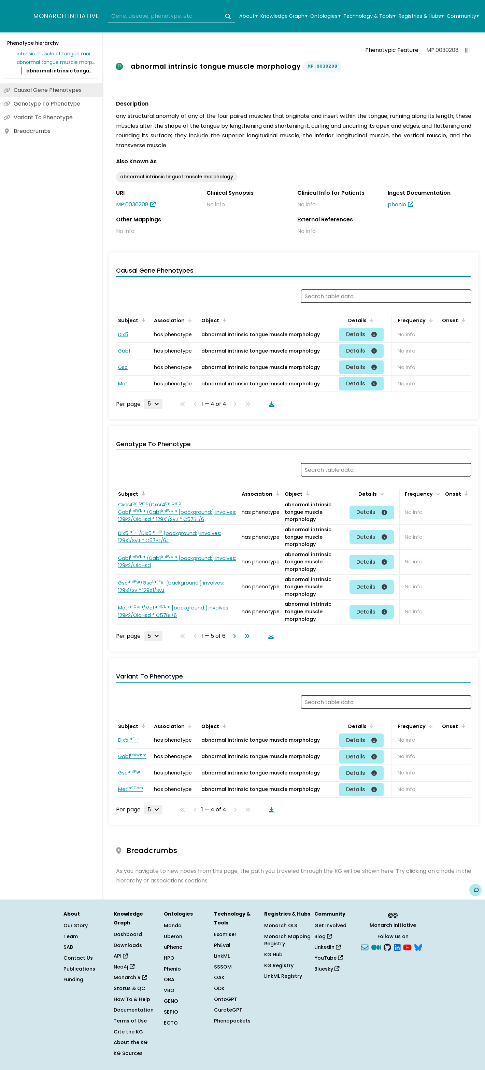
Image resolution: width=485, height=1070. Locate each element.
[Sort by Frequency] (430, 319)
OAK (219, 977)
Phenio (172, 968)
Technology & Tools (369, 16)
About (248, 16)
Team (70, 936)
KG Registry (279, 965)
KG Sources (128, 1053)
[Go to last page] (246, 636)
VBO (169, 990)
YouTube (328, 958)
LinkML (222, 955)
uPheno (173, 947)
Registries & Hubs (421, 16)
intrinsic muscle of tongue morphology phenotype (56, 53)
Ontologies (325, 16)
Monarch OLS (280, 925)
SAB (68, 947)
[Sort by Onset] (462, 319)
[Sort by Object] (223, 319)
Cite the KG (128, 1031)
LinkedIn (327, 947)
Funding (73, 979)
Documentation (134, 1009)
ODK (219, 988)
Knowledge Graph (283, 16)
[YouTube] (407, 946)
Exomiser (225, 934)
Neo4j (124, 966)
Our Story (75, 925)
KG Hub (273, 954)
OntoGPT (225, 999)
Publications (79, 968)
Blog (323, 936)
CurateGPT (228, 1009)
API (121, 955)
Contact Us (78, 958)
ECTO (171, 1022)
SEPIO (171, 1012)
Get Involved (330, 925)
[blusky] (418, 946)
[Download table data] (270, 404)
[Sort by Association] (189, 319)
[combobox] (171, 16)
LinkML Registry (283, 976)
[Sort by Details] (371, 319)
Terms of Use (130, 1020)
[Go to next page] (233, 636)
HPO (169, 958)
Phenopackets (232, 1020)
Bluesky (326, 968)
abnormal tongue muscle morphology (56, 62)
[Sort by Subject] (142, 319)
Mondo (173, 925)
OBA (169, 979)
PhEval (222, 945)
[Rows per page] (153, 404)
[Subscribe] (364, 946)
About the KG (131, 1042)
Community (463, 16)
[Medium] (376, 946)
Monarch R (130, 977)
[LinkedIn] (397, 946)
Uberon (173, 936)
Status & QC (129, 988)
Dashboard (128, 934)
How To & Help (132, 999)
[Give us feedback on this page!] (475, 890)
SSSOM (223, 966)
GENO (171, 1001)
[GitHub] (387, 946)
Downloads (128, 945)
